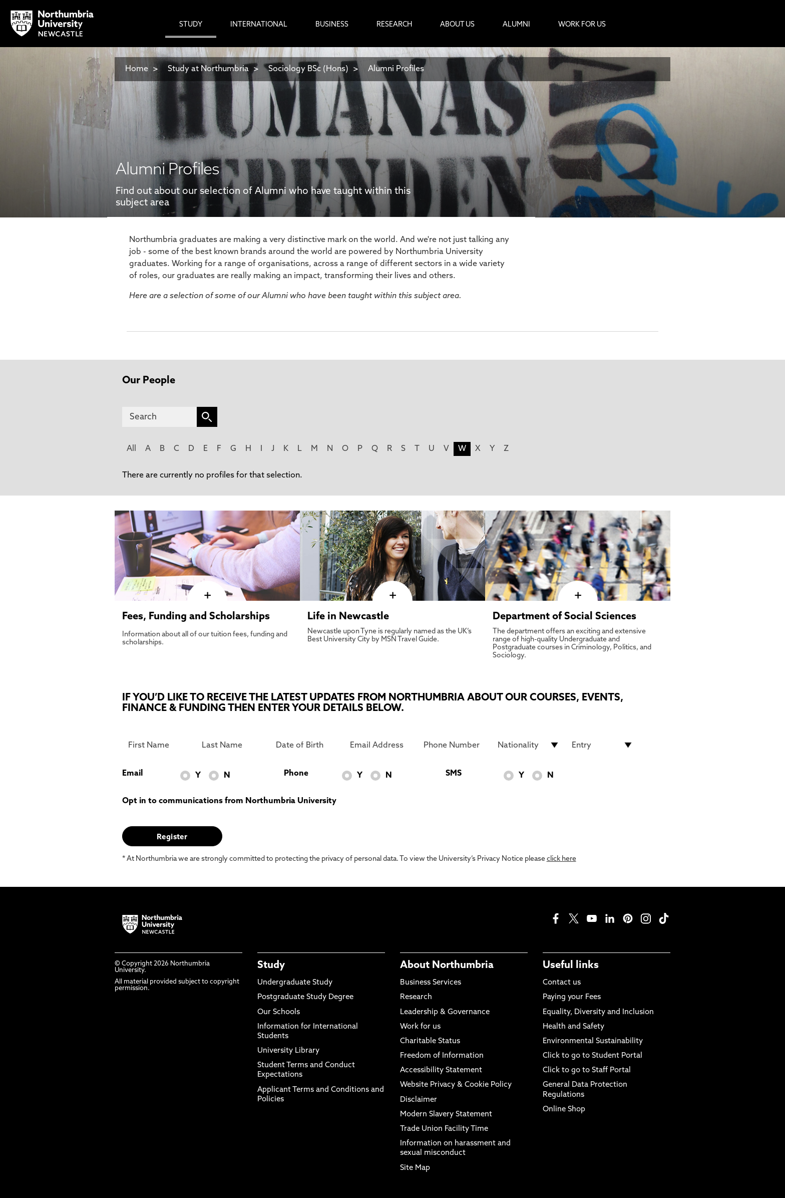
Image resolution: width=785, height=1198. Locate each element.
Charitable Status (430, 1041)
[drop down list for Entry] (603, 745)
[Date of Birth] (307, 745)
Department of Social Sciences (564, 617)
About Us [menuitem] (457, 25)
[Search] (159, 417)
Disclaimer (418, 1100)
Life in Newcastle (348, 617)
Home (136, 69)
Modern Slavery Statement (446, 1114)
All (131, 449)
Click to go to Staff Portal (587, 1070)
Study (271, 966)
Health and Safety (573, 1027)
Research (416, 997)
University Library (288, 1051)
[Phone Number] (455, 745)
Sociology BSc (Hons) (308, 69)
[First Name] (159, 745)
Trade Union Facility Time (444, 1129)
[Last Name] (233, 745)
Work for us (420, 1027)
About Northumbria (447, 966)
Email (132, 774)
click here (561, 859)
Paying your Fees (572, 997)
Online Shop (564, 1109)
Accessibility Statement (441, 1070)
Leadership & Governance (445, 1012)
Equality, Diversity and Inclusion (598, 1012)
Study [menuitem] (190, 25)
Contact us (562, 983)
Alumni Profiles (396, 69)
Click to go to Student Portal (592, 1056)
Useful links (571, 966)
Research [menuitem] (394, 25)
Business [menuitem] (331, 25)
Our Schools (278, 1012)
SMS (454, 774)
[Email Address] (381, 745)
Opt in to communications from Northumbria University (229, 801)
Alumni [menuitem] (516, 25)
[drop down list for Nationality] (529, 745)
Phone (296, 774)
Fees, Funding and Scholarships (196, 617)
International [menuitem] (258, 25)
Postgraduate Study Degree (305, 997)
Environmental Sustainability (593, 1041)
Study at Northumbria (208, 69)
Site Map (415, 1168)
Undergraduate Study (294, 983)
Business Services (430, 983)
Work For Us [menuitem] (582, 25)
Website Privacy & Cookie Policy (456, 1085)
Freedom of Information (442, 1056)
